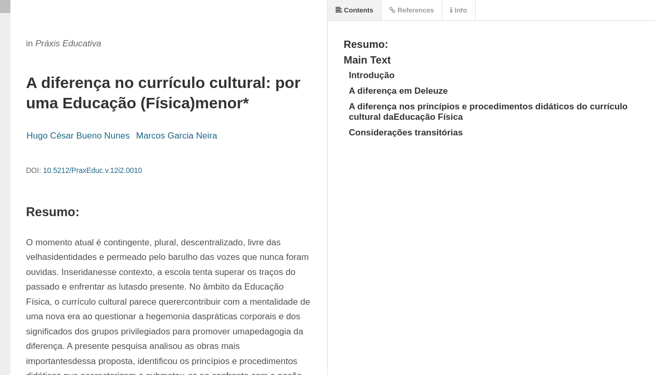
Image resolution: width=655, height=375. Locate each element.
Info (458, 10)
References (411, 10)
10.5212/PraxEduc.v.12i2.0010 (92, 170)
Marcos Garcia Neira (176, 136)
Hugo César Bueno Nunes (78, 136)
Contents (355, 10)
